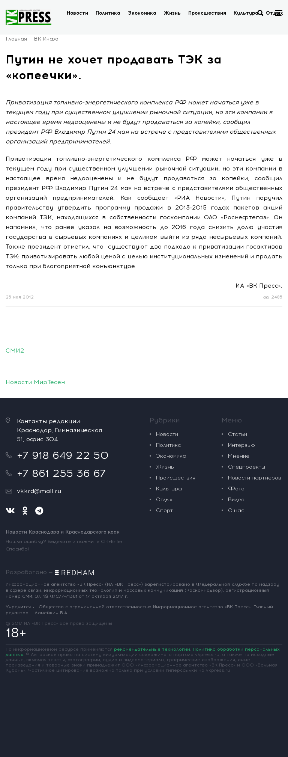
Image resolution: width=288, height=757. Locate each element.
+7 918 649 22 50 (63, 455)
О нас (236, 510)
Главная (16, 39)
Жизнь (172, 13)
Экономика (142, 13)
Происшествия (207, 13)
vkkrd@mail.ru (39, 491)
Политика (108, 13)
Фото (236, 489)
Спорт (164, 510)
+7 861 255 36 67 (61, 473)
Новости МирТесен (35, 382)
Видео (236, 499)
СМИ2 (15, 350)
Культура (246, 13)
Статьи (237, 434)
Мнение (238, 456)
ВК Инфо (46, 39)
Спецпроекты (246, 467)
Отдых (164, 499)
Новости (77, 13)
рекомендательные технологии (152, 649)
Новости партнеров (254, 478)
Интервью (241, 445)
